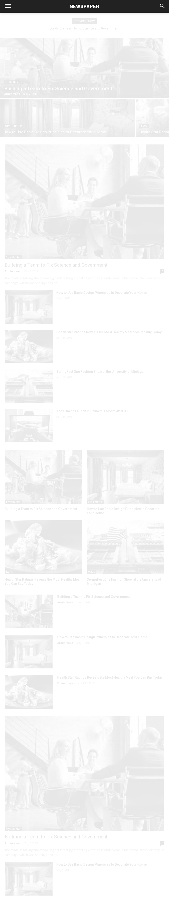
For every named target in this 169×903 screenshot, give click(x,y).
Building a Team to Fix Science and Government (84, 28)
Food (144, 125)
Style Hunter (14, 82)
